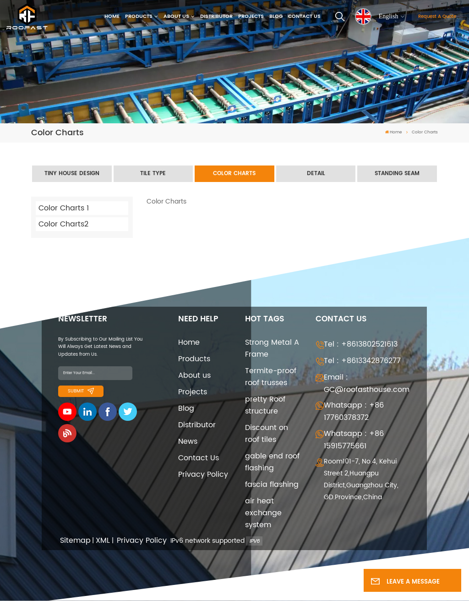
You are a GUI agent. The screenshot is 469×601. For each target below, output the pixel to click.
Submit (81, 391)
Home (112, 16)
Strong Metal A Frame (272, 348)
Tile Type (153, 173)
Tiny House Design (71, 173)
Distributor (216, 16)
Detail (316, 173)
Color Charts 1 (63, 208)
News (187, 441)
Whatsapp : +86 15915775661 (354, 440)
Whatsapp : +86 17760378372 (354, 411)
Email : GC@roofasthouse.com (366, 383)
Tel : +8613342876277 (362, 361)
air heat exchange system (263, 513)
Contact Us (304, 16)
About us (176, 16)
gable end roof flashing (272, 462)
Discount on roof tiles (266, 434)
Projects (251, 16)
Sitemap (75, 540)
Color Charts (234, 173)
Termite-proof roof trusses (270, 377)
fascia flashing (272, 485)
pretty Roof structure (265, 405)
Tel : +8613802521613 (361, 344)
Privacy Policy (203, 474)
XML (103, 540)
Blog (276, 16)
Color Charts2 (63, 224)
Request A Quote (437, 16)
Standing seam (397, 173)
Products (139, 16)
